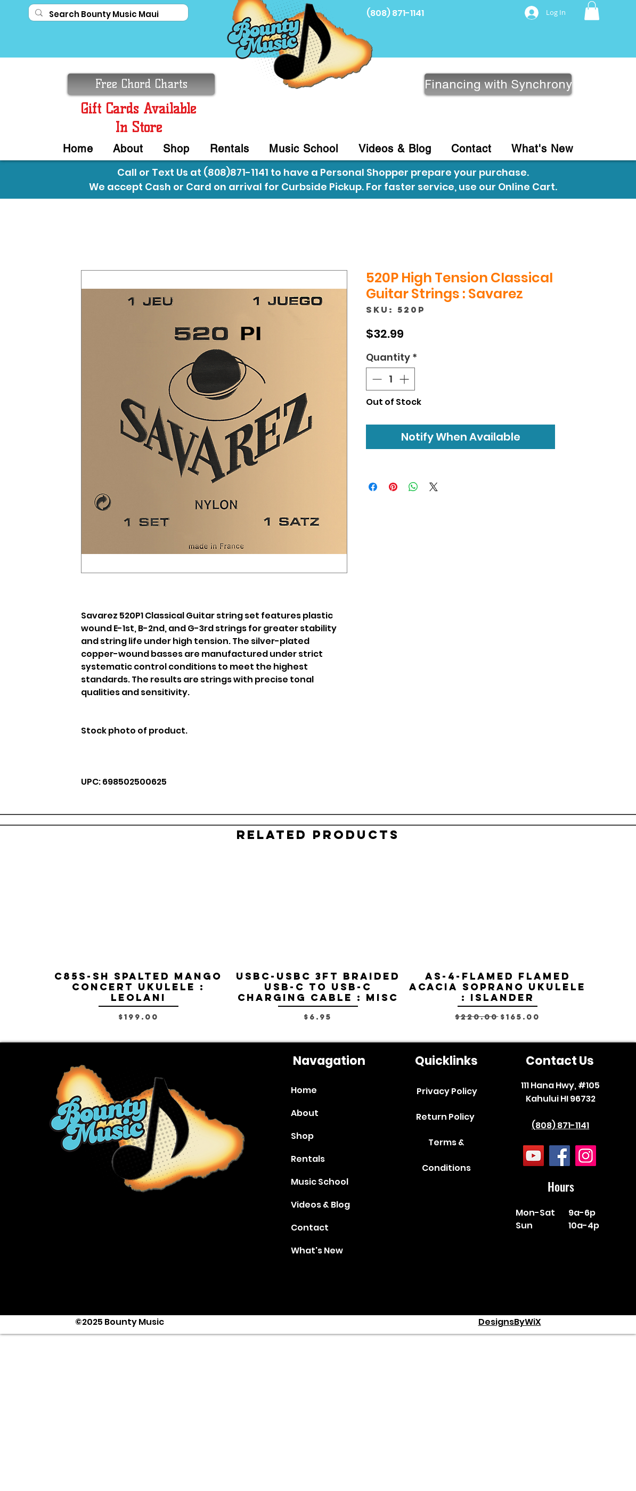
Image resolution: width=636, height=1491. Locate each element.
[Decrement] (376, 379)
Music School (319, 1182)
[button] (592, 10)
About (305, 1113)
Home (304, 1090)
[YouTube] (533, 1155)
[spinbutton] (390, 379)
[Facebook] (559, 1155)
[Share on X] (433, 486)
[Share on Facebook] (372, 486)
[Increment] (405, 379)
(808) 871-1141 (395, 13)
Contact (310, 1227)
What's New (317, 1250)
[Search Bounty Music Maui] (107, 14)
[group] (318, 947)
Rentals (308, 1159)
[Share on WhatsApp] (413, 486)
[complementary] (559, 1432)
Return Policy (445, 1117)
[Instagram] (585, 1155)
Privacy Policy (447, 1091)
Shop (302, 1136)
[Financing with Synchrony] (498, 84)
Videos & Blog (320, 1205)
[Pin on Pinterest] (393, 486)
